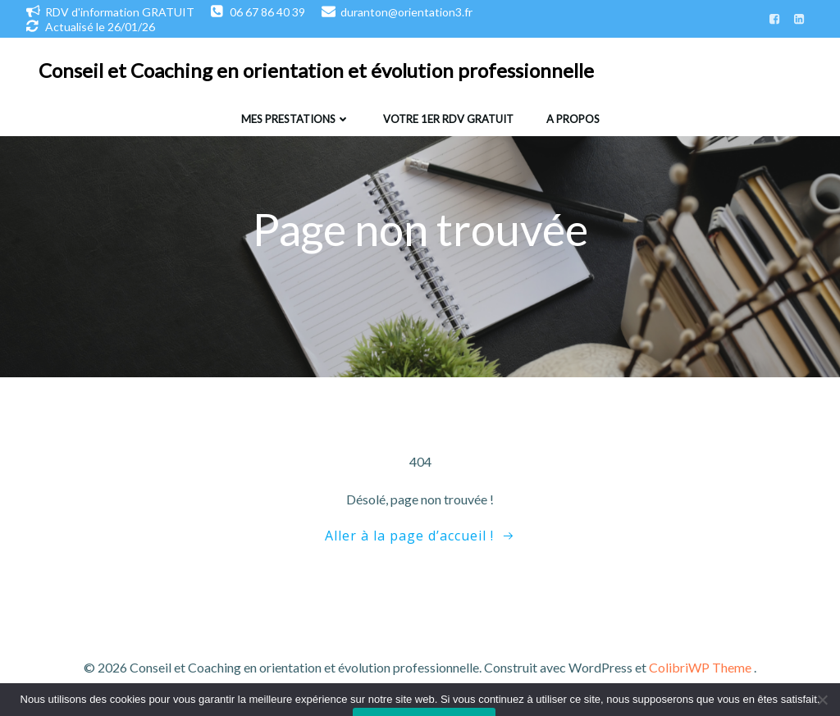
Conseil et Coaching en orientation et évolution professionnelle (316, 70)
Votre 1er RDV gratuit (448, 118)
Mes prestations (295, 118)
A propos (573, 118)
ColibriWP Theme (700, 667)
